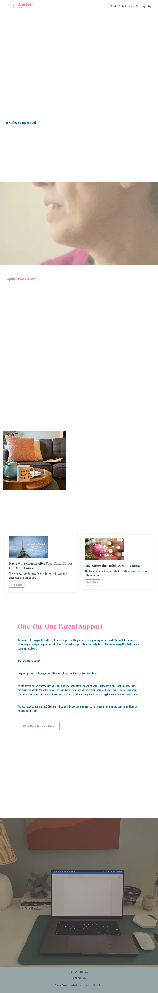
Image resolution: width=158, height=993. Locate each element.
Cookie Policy (76, 986)
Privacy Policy (61, 986)
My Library (140, 6)
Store (130, 6)
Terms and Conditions (94, 986)
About (113, 6)
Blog (150, 6)
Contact (122, 6)
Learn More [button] (17, 585)
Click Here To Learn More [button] (39, 727)
